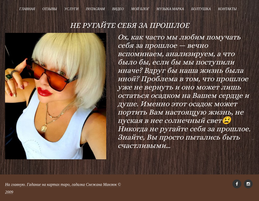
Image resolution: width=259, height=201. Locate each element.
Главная (27, 9)
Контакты (227, 9)
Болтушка (201, 9)
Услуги (71, 9)
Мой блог (140, 9)
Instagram (95, 9)
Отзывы (49, 9)
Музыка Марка (170, 9)
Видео (118, 9)
